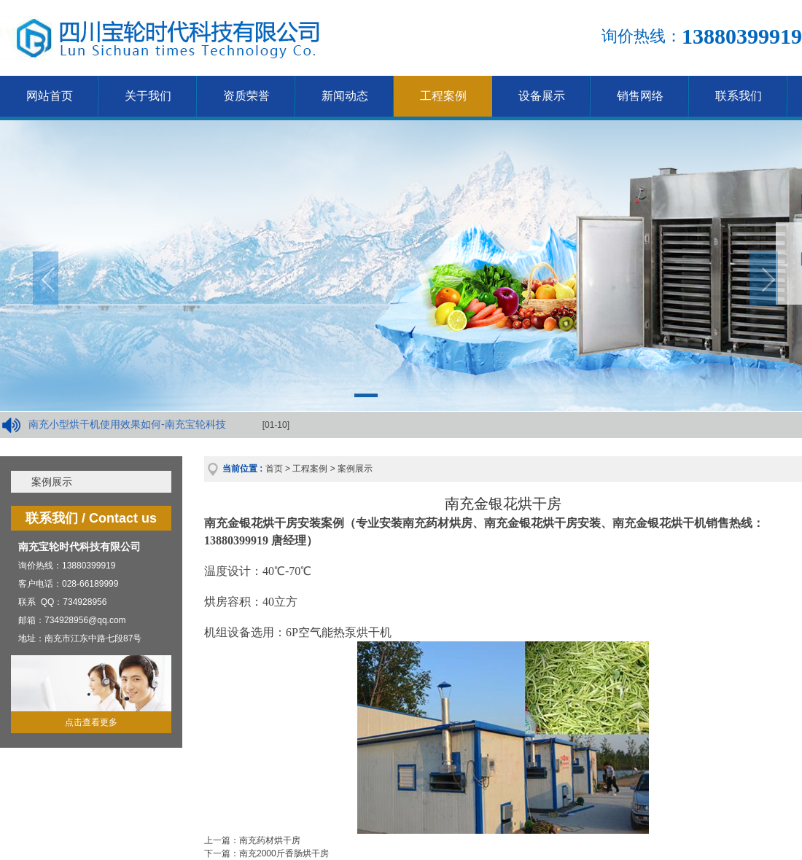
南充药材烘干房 (269, 840)
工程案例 (443, 96)
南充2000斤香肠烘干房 (284, 853)
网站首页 (49, 96)
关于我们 (148, 96)
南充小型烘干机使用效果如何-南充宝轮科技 (127, 424)
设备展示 (541, 96)
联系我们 (738, 96)
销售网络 (640, 96)
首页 (274, 469)
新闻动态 (345, 96)
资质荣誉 (246, 96)
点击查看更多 (91, 722)
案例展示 (51, 482)
